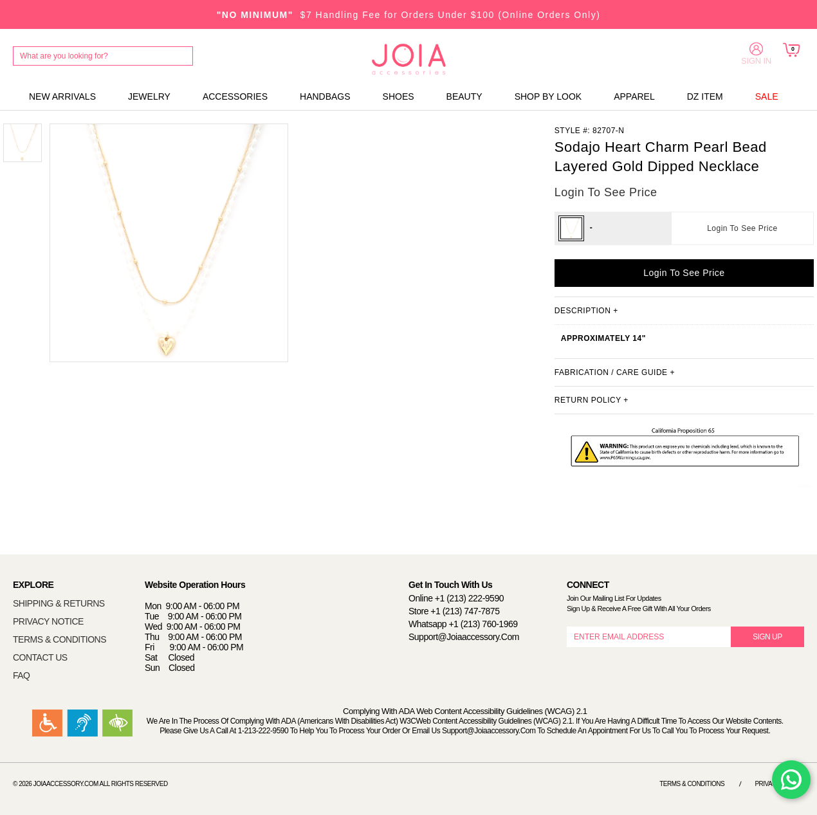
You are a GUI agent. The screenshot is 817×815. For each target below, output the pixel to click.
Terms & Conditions (691, 783)
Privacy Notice (779, 783)
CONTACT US (40, 657)
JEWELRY (149, 96)
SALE (766, 96)
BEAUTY (464, 96)
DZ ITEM (705, 96)
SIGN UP (767, 636)
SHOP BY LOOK (548, 96)
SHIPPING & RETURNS (59, 603)
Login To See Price (742, 228)
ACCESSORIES (235, 96)
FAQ (21, 675)
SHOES (398, 96)
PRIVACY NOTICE (48, 621)
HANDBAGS (325, 96)
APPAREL (634, 96)
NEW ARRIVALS (62, 96)
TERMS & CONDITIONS (59, 639)
